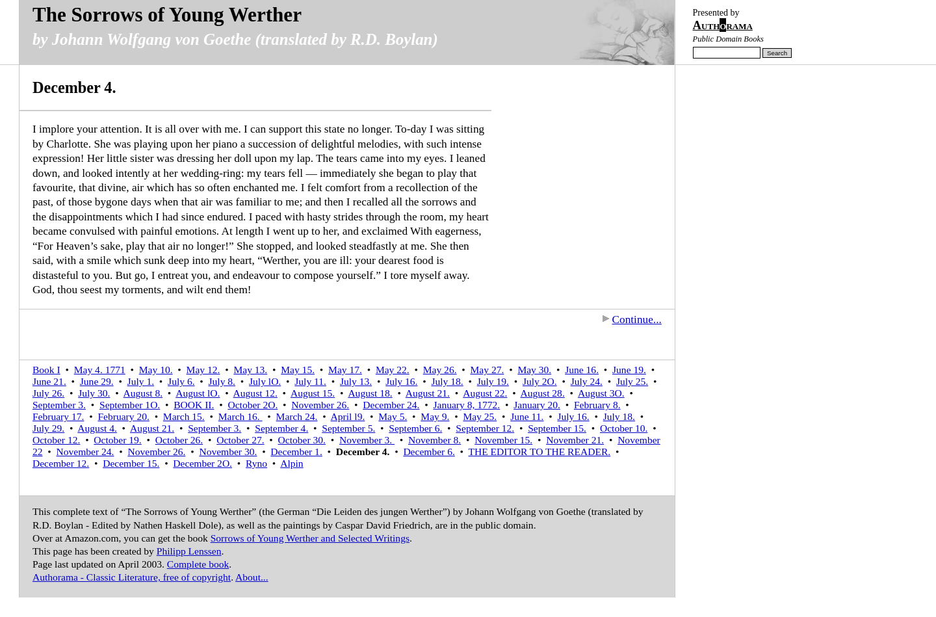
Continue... (632, 319)
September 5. (348, 428)
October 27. (240, 439)
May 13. (250, 369)
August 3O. (601, 393)
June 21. (49, 381)
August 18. (370, 393)
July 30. (94, 393)
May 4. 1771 (99, 369)
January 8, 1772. (466, 404)
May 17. (345, 369)
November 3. (367, 439)
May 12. (203, 369)
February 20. (123, 416)
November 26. (320, 404)
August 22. (485, 393)
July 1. (140, 381)
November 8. (434, 439)
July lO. (265, 381)
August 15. (313, 393)
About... (251, 577)
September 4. (281, 428)
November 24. (85, 451)
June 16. (582, 369)
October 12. (56, 439)
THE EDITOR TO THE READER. (540, 451)
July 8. (222, 381)
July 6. (181, 381)
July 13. (356, 381)
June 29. (97, 381)
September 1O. (129, 404)
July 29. (48, 428)
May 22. (393, 369)
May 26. (440, 369)
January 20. (537, 404)
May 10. (156, 369)
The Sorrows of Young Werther (167, 14)
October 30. (302, 439)
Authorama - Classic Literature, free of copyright (131, 577)
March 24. (297, 416)
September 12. (485, 428)
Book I (46, 369)
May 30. (534, 369)
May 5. (392, 416)
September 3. (59, 404)
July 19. (493, 381)
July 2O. (540, 381)
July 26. (48, 393)
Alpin (291, 463)
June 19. (629, 369)
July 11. (310, 381)
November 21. (575, 439)
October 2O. (253, 404)
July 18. (447, 381)
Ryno (256, 463)
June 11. (526, 416)
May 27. (487, 369)
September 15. (557, 428)
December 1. (296, 451)
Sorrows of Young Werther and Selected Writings (310, 538)
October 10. (623, 428)
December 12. (60, 463)
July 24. (587, 381)
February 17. (58, 416)
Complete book (198, 564)
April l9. (348, 416)
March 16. (240, 416)
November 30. (228, 451)
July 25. (632, 381)
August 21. (428, 393)
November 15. (503, 439)
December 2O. (202, 463)
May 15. (298, 369)
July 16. (401, 381)
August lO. (198, 393)
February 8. (597, 404)
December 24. (391, 404)
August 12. (255, 393)
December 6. (428, 451)
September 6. (415, 428)
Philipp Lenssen (189, 551)
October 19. (117, 439)
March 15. (184, 416)
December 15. (131, 463)
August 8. (143, 393)
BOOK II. (194, 404)
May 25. (480, 416)
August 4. (96, 428)
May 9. (435, 416)
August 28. (543, 393)
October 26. (179, 439)
